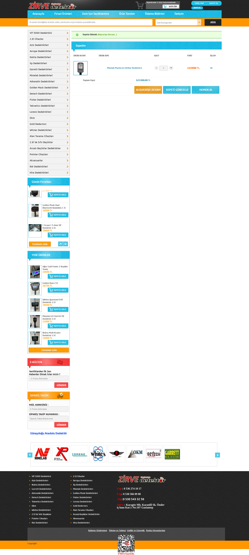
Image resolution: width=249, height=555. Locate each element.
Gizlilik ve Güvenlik (136, 531)
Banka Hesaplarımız (155, 531)
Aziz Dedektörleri (39, 45)
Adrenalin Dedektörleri (42, 81)
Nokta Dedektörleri (40, 57)
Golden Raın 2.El (50, 283)
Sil (211, 68)
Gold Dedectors (38, 124)
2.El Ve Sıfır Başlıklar (41, 142)
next (65, 243)
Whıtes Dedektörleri (41, 130)
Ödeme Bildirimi (154, 14)
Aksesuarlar (36, 160)
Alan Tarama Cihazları (42, 136)
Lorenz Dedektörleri (40, 112)
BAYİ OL (197, 8)
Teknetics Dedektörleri (42, 106)
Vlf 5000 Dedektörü (41, 33)
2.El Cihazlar (36, 39)
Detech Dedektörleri (41, 94)
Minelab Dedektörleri (41, 75)
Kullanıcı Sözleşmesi (97, 531)
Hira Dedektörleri (39, 173)
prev (60, 243)
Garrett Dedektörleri (41, 69)
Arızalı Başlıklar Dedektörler (45, 148)
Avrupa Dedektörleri (41, 51)
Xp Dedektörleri (38, 63)
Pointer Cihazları (39, 154)
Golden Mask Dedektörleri (44, 88)
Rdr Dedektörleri (39, 167)
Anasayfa (38, 14)
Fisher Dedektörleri (40, 100)
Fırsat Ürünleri (63, 14)
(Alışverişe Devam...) (107, 35)
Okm (32, 118)
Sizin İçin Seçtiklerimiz (95, 14)
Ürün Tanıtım (127, 14)
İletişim (179, 14)
